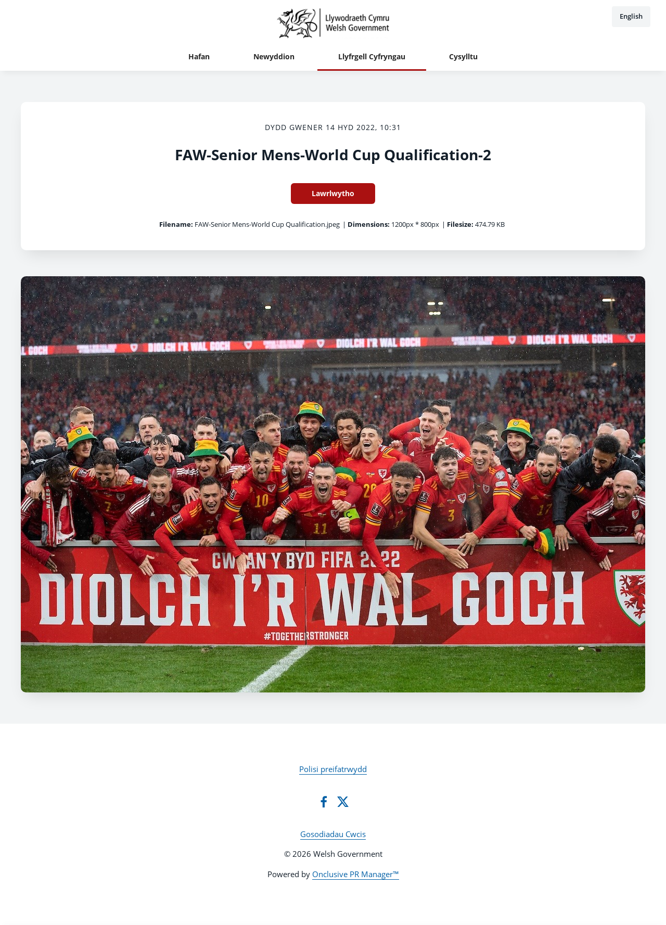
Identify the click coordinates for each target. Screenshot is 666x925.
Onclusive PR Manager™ (355, 874)
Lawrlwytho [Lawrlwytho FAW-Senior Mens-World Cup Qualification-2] (333, 193)
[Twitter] (343, 801)
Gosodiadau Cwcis (333, 834)
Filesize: (460, 224)
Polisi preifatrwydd (333, 769)
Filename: (176, 224)
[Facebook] (323, 801)
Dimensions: (369, 224)
